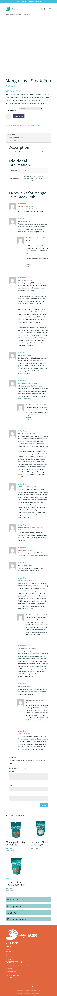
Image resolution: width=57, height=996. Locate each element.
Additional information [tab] (15, 138)
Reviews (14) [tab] (12, 141)
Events (8, 954)
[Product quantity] (8, 117)
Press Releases (16, 919)
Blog (7, 957)
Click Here (12, 152)
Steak (39, 125)
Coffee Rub (29, 125)
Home (7, 14)
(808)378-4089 (20, 1)
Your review (13, 772)
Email (11, 795)
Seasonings (13, 14)
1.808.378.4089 (15, 975)
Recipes (8, 949)
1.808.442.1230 (13, 978)
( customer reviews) (21, 86)
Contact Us (9, 959)
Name (11, 785)
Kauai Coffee (14, 94)
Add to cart (19, 116)
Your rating (13, 769)
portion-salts (11, 110)
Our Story (8, 951)
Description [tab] (12, 134)
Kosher (35, 125)
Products (8, 946)
